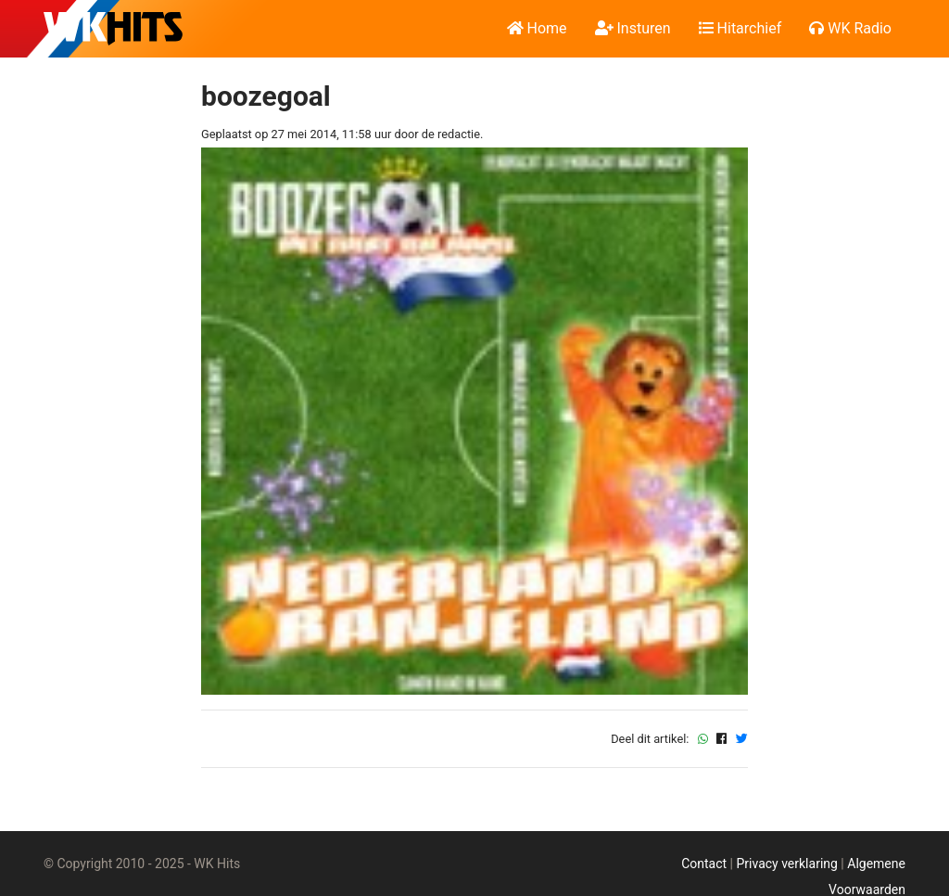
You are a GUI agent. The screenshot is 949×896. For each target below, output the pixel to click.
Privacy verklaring (786, 863)
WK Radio (850, 28)
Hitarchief (740, 28)
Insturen (633, 28)
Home (537, 28)
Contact (704, 863)
